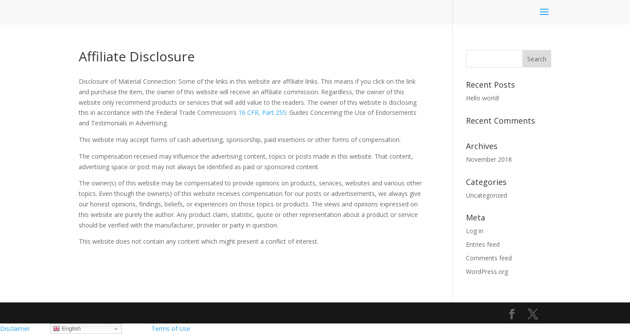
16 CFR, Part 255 (262, 112)
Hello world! (482, 98)
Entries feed (483, 244)
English (66, 328)
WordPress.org (487, 271)
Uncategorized (486, 195)
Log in (474, 231)
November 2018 (489, 159)
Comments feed (489, 258)
